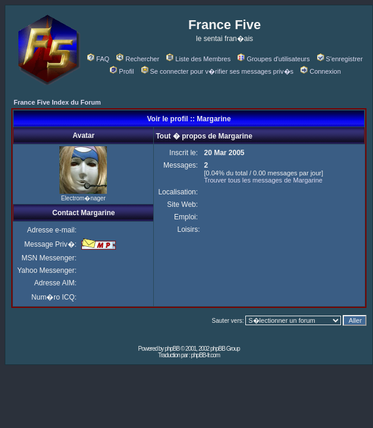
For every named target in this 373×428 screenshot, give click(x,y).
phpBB (172, 348)
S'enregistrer (340, 58)
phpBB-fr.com (205, 355)
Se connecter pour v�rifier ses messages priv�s (217, 71)
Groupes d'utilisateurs (273, 58)
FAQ (98, 58)
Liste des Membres (198, 58)
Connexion (321, 71)
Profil (122, 71)
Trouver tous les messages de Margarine (263, 180)
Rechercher (137, 58)
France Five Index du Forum (57, 102)
